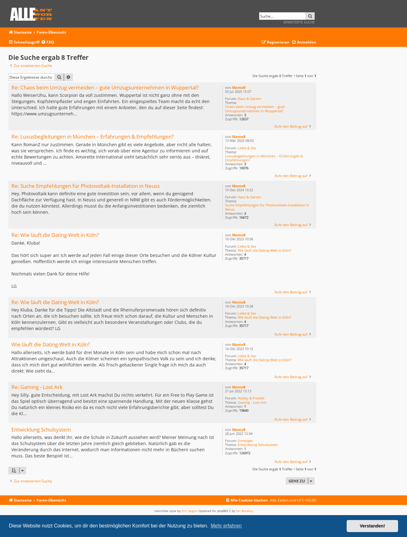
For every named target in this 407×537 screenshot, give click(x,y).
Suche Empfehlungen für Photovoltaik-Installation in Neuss (267, 207)
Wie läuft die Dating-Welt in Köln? (264, 250)
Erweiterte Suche (299, 22)
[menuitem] (47, 42)
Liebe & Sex (247, 148)
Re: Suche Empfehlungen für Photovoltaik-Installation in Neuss (85, 186)
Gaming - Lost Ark (252, 402)
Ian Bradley (244, 511)
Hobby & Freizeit (251, 398)
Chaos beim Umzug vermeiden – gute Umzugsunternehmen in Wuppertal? (255, 109)
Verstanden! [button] (372, 525)
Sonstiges (245, 441)
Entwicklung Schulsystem (258, 445)
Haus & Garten (249, 99)
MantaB (238, 87)
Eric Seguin (190, 511)
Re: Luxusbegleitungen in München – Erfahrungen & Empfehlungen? (92, 137)
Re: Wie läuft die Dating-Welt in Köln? (55, 235)
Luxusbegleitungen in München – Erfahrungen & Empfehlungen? (264, 158)
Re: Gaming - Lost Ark (36, 387)
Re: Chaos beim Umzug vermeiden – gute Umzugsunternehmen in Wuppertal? (105, 88)
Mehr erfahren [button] (226, 525)
